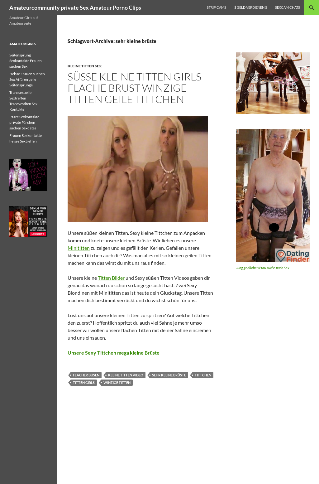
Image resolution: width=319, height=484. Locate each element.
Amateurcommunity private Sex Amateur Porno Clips (75, 7)
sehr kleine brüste (169, 375)
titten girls (84, 382)
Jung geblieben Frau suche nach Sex (262, 267)
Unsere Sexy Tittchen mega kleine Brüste (114, 353)
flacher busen (86, 375)
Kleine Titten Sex (85, 66)
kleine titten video (125, 375)
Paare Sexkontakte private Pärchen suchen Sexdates (24, 122)
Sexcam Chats (287, 7)
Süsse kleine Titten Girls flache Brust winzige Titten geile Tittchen (134, 87)
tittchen (203, 375)
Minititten (79, 248)
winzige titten (117, 382)
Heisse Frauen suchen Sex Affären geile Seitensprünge (27, 79)
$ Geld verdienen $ (250, 7)
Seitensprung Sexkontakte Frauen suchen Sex (25, 61)
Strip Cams (216, 7)
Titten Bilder (111, 278)
